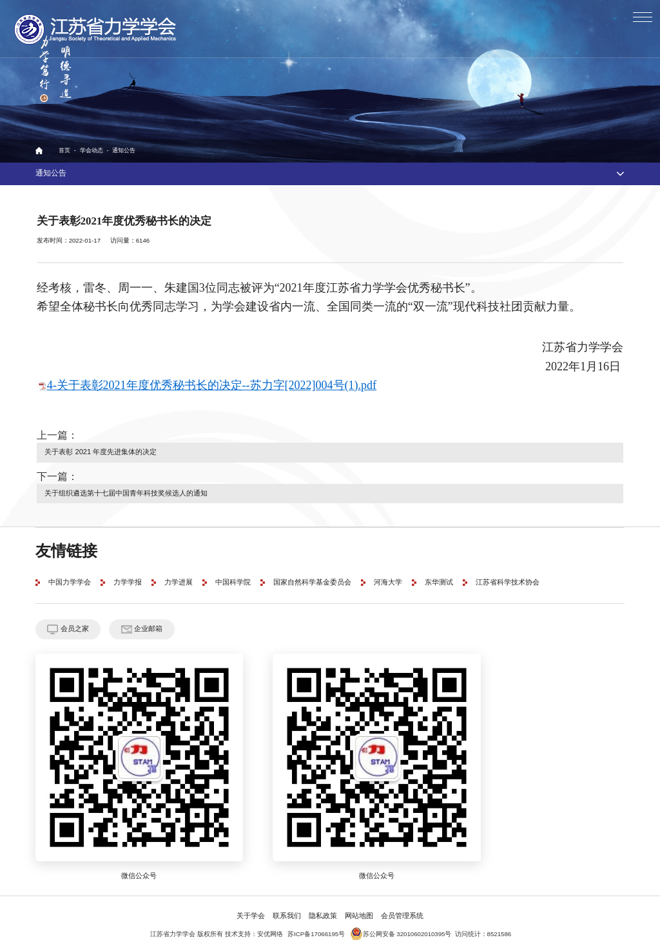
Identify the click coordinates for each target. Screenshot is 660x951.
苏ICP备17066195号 (316, 929)
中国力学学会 (69, 579)
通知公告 (123, 151)
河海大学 (388, 579)
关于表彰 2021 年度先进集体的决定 (99, 451)
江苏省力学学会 (96, 29)
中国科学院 (233, 579)
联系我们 (287, 912)
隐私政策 (323, 912)
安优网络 (270, 929)
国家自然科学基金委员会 (312, 579)
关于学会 (251, 912)
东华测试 (439, 579)
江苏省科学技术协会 (507, 579)
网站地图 (359, 912)
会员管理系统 (402, 912)
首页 (64, 151)
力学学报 (127, 579)
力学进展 (178, 579)
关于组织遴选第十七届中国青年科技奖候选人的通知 (126, 491)
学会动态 (91, 151)
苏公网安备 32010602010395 (397, 929)
